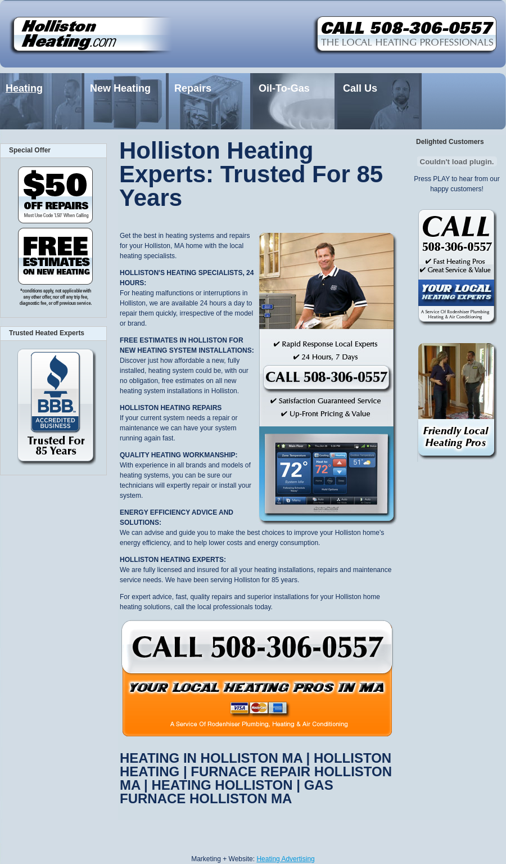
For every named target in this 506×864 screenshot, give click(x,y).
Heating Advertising (285, 859)
